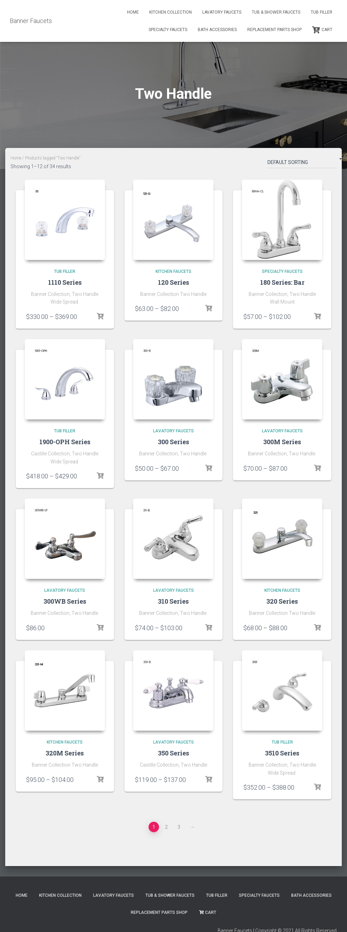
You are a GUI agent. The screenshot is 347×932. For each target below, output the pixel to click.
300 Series (173, 442)
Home (133, 12)
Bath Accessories (217, 29)
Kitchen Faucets (173, 271)
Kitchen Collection (170, 12)
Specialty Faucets (168, 29)
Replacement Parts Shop (274, 29)
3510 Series (282, 753)
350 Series (173, 753)
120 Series (173, 282)
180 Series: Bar (282, 282)
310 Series (173, 601)
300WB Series (65, 601)
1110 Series (65, 282)
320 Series (282, 601)
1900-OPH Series (64, 442)
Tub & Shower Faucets (276, 12)
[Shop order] (302, 163)
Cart (322, 30)
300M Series (282, 442)
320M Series (65, 753)
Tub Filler (321, 12)
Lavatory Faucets (221, 12)
